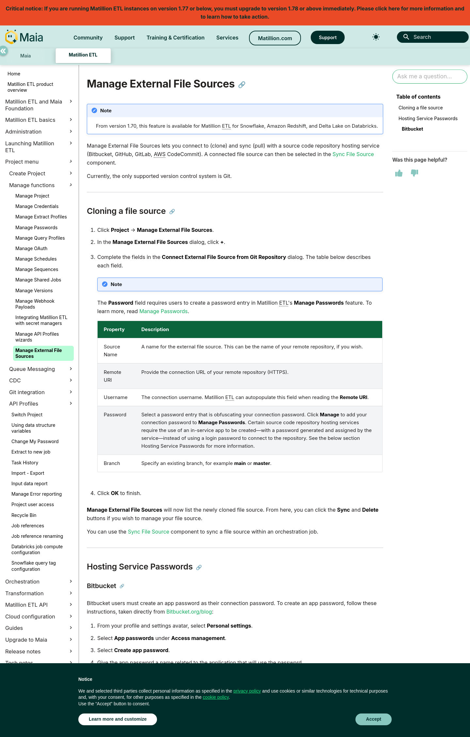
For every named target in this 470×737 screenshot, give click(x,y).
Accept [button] (373, 719)
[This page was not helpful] (414, 173)
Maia (25, 55)
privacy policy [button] (247, 691)
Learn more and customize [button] (118, 719)
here (394, 8)
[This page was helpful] (398, 173)
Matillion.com (275, 38)
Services (227, 37)
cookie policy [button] (215, 697)
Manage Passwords (163, 311)
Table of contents (418, 96)
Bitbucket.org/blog (189, 611)
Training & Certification (176, 37)
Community (88, 37)
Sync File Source (353, 154)
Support (125, 37)
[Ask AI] (429, 77)
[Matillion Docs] (24, 37)
